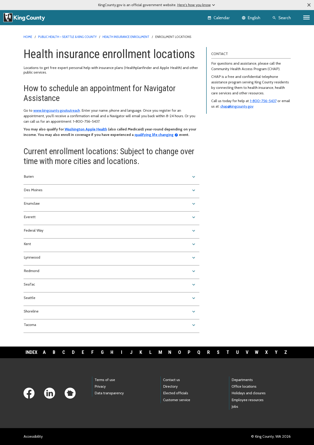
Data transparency (109, 393)
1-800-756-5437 (263, 101)
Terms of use (105, 380)
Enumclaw (110, 204)
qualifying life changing (154, 134)
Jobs (235, 406)
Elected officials (175, 393)
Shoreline (110, 311)
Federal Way (110, 230)
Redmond (110, 271)
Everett (110, 217)
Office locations (244, 386)
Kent (110, 244)
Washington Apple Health (86, 129)
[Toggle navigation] (306, 17)
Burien (110, 177)
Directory (170, 386)
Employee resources (248, 400)
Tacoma (110, 325)
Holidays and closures (249, 393)
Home (28, 37)
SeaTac (110, 284)
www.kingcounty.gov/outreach (56, 110)
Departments (242, 380)
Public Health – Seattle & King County (67, 37)
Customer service (176, 400)
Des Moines (110, 190)
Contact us (171, 380)
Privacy (100, 386)
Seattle (110, 298)
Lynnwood (110, 257)
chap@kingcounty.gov (236, 106)
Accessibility (33, 436)
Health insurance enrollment (126, 37)
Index (31, 352)
